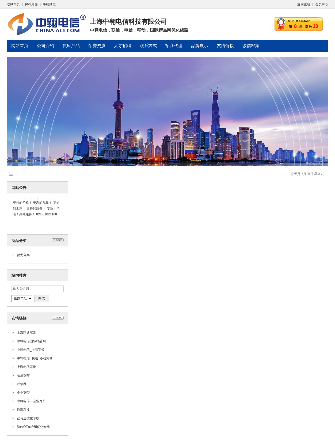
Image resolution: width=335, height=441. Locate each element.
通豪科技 (23, 410)
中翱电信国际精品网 (31, 341)
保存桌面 (31, 4)
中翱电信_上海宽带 (30, 350)
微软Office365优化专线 (33, 427)
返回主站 (303, 4)
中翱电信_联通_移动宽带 (34, 358)
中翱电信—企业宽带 (31, 401)
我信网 (21, 384)
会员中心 (321, 4)
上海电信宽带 (26, 367)
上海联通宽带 (26, 332)
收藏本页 (13, 4)
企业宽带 (23, 392)
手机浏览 (49, 4)
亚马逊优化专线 (28, 418)
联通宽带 (23, 375)
